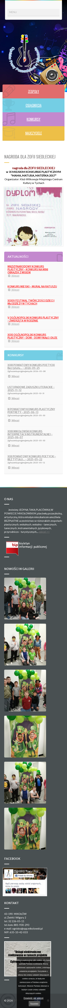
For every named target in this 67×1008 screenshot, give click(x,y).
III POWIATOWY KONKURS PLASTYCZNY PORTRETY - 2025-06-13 (31, 411)
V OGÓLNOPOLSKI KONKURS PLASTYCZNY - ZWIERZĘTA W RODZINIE (33, 319)
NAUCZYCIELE (33, 133)
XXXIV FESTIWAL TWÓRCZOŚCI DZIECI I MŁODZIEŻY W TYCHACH (31, 302)
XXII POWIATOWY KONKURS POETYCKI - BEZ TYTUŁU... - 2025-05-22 (32, 458)
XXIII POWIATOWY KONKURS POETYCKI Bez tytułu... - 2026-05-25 (31, 366)
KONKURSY (33, 119)
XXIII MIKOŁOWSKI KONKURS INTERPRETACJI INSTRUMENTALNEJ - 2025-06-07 (30, 434)
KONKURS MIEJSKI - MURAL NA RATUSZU (32, 286)
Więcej (13, 275)
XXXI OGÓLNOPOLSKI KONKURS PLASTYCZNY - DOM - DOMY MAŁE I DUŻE (32, 336)
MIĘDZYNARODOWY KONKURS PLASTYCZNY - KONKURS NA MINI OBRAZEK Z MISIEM (28, 269)
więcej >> (44, 531)
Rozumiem (34, 1003)
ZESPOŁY (33, 91)
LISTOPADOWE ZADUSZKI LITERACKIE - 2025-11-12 (31, 389)
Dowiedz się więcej (33, 998)
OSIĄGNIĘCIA (34, 105)
